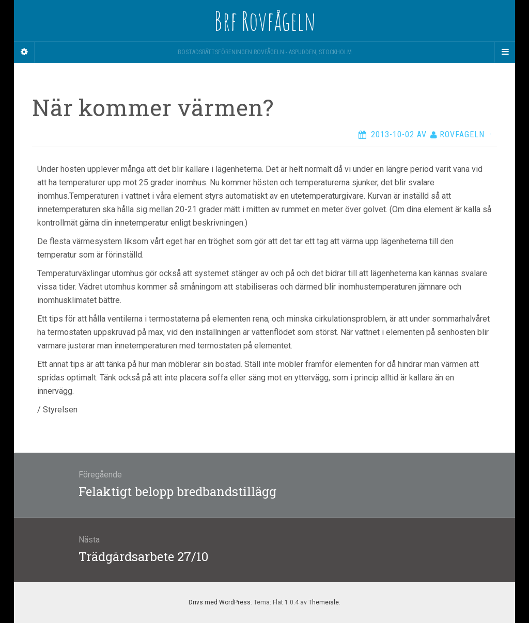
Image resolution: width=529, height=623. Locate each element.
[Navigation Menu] (504, 52)
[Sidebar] (24, 52)
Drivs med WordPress (220, 602)
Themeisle (323, 602)
